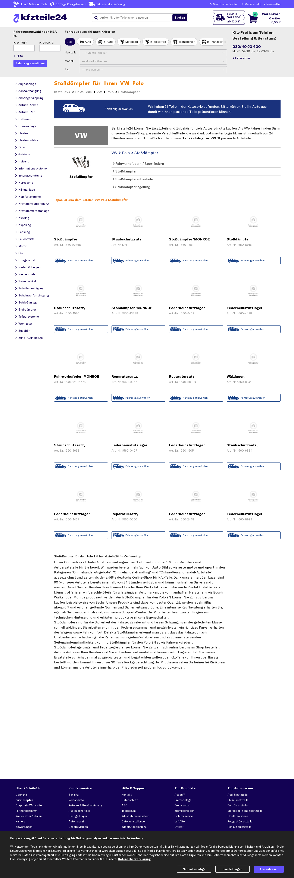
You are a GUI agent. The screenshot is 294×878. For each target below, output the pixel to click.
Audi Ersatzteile (238, 794)
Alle (70, 42)
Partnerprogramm (26, 810)
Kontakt (127, 794)
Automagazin (77, 821)
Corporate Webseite (29, 805)
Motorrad (131, 42)
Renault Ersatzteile (239, 826)
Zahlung (74, 794)
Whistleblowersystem (135, 816)
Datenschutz (130, 800)
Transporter (186, 42)
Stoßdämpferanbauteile (133, 179)
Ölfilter (179, 826)
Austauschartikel (79, 810)
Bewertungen (24, 826)
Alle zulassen (268, 869)
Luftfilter (180, 821)
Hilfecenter (242, 58)
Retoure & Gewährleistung (85, 805)
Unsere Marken (78, 826)
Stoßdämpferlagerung (131, 187)
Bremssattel (182, 805)
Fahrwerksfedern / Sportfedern (138, 163)
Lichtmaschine (184, 816)
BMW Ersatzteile (238, 800)
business (24, 800)
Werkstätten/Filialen (29, 816)
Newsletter (273, 4)
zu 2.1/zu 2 (20, 42)
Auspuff (180, 794)
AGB (124, 805)
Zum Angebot (81, 252)
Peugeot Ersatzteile (240, 821)
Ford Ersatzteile (238, 805)
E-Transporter (216, 42)
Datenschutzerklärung (134, 859)
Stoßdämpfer (125, 171)
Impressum (129, 810)
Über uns (21, 794)
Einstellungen (232, 869)
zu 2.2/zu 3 (46, 42)
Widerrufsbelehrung (134, 826)
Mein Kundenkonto (225, 4)
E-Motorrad (158, 42)
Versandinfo (76, 800)
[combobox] (133, 18)
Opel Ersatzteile (238, 816)
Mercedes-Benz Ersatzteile (245, 810)
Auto (88, 42)
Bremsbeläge (183, 800)
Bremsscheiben (184, 810)
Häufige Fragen (78, 816)
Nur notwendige (194, 869)
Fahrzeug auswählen (119, 109)
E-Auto (108, 42)
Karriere (20, 821)
